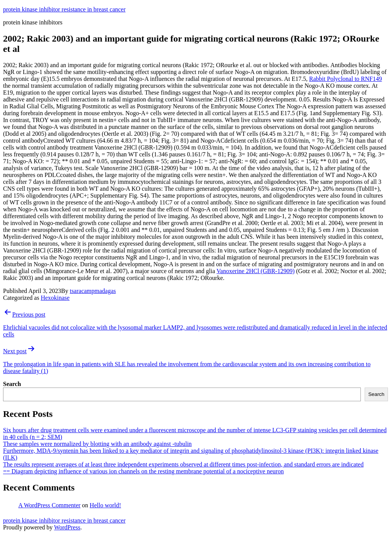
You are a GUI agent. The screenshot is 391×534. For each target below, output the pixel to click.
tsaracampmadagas (93, 291)
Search (12, 384)
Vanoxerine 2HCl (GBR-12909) (255, 271)
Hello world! (105, 505)
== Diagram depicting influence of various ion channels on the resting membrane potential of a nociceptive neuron (143, 471)
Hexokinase (55, 297)
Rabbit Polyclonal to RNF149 (345, 79)
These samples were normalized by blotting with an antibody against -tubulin (97, 444)
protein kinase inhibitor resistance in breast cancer (64, 9)
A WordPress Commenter (49, 505)
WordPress (67, 527)
